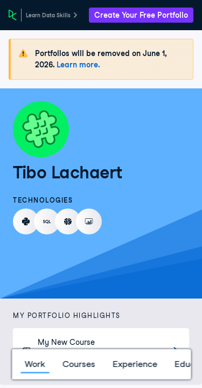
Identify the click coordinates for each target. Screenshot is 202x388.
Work (34, 364)
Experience (134, 364)
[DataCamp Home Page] (13, 15)
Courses (78, 364)
